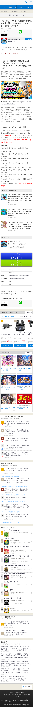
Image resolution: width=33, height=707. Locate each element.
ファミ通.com (26, 694)
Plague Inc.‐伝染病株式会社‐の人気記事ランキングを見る (14, 494)
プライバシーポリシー (8, 694)
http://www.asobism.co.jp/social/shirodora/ (19, 275)
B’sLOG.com (15, 696)
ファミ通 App (6, 2)
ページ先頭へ (28, 686)
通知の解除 (18, 694)
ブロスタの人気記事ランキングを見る (10, 522)
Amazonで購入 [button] (7, 345)
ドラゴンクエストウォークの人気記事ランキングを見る (14, 486)
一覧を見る (29, 312)
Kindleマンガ (23, 317)
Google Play (16, 263)
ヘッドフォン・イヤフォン (9, 317)
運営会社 (23, 692)
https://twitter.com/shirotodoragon (17, 278)
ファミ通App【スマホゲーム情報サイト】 (11, 11)
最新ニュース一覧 (28, 11)
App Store (16, 256)
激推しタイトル (19, 15)
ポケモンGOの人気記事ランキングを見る (11, 511)
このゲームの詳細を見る (16, 247)
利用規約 (17, 692)
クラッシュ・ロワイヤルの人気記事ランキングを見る (14, 501)
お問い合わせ (10, 692)
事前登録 (11, 15)
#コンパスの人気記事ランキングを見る (10, 476)
